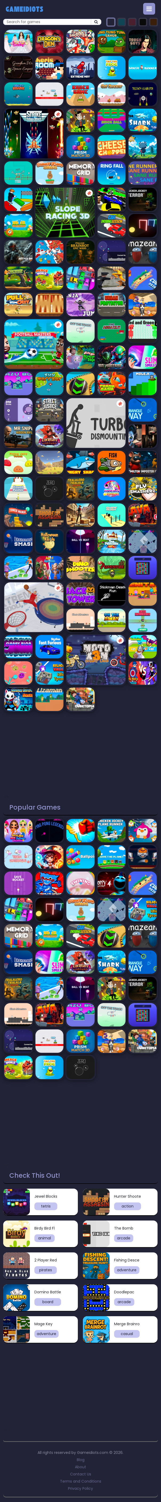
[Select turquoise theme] (121, 22)
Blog (80, 1459)
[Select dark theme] (111, 22)
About (80, 1467)
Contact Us (80, 1474)
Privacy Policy (80, 1488)
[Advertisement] (80, 751)
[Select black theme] (143, 22)
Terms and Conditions (80, 1481)
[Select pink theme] (132, 22)
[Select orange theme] (153, 22)
